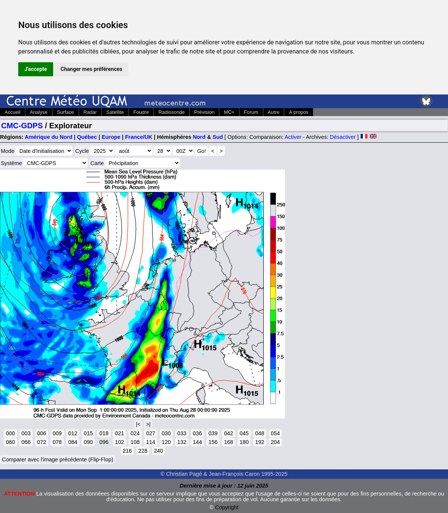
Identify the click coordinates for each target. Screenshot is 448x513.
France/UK (138, 137)
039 (212, 433)
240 (158, 451)
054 (275, 433)
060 (10, 442)
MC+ (229, 112)
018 (103, 433)
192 (259, 442)
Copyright (227, 507)
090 (88, 442)
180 (244, 442)
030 (166, 433)
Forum (251, 112)
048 (259, 433)
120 (166, 442)
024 (134, 433)
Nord (199, 137)
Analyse (38, 112)
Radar (90, 112)
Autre (274, 112)
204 (275, 442)
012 (72, 433)
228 (142, 451)
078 (57, 442)
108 (134, 442)
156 (212, 442)
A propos (298, 112)
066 (25, 442)
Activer (293, 137)
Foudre (141, 112)
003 (25, 433)
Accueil (13, 112)
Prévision (204, 112)
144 (197, 442)
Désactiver (343, 137)
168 (228, 442)
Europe (110, 137)
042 (228, 433)
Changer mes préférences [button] (91, 69)
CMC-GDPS (22, 125)
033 (181, 433)
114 (150, 442)
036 (197, 433)
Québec (87, 137)
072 (41, 442)
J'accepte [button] (35, 69)
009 (57, 433)
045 (244, 433)
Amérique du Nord (49, 137)
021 (119, 433)
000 (10, 433)
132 (181, 442)
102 (119, 442)
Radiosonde (171, 112)
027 (150, 433)
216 (127, 451)
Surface (65, 112)
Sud (217, 137)
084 (72, 442)
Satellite (115, 112)
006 (41, 433)
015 (88, 433)
